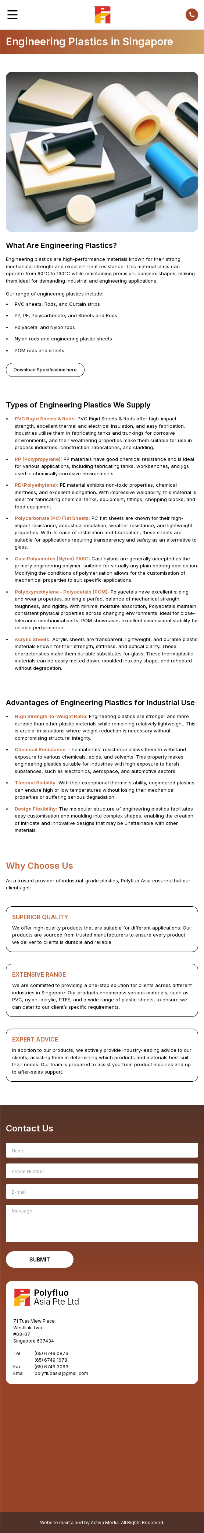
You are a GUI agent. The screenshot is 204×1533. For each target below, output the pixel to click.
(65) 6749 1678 (51, 1360)
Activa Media (105, 1522)
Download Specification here (45, 369)
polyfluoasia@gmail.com (61, 1373)
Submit (39, 1259)
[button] (12, 14)
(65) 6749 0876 (51, 1353)
